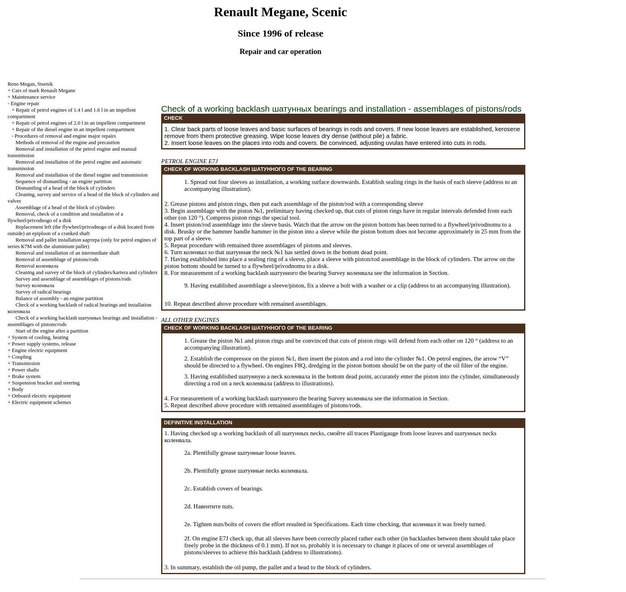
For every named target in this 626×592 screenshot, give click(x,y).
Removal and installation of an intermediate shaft (67, 253)
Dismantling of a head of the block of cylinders (65, 188)
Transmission (26, 363)
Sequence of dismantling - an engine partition (63, 181)
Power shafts (25, 370)
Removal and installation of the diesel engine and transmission (81, 175)
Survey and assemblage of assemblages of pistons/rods (73, 279)
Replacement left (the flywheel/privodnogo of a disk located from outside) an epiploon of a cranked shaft (81, 230)
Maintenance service (33, 97)
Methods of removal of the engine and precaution (67, 142)
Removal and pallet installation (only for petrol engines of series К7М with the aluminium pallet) (82, 243)
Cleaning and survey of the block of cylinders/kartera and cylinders (86, 272)
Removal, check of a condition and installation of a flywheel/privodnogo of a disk (65, 217)
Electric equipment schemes (41, 402)
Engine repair (25, 103)
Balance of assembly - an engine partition (59, 298)
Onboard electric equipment (41, 396)
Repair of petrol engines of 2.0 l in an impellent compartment (80, 123)
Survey (34, 285)
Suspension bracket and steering (46, 383)
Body (17, 389)
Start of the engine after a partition (51, 331)
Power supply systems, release (44, 344)
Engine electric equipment (39, 350)
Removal (36, 266)
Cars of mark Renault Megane (44, 90)
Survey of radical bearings (43, 292)
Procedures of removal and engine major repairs (65, 136)
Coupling (21, 357)
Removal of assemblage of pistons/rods (56, 259)
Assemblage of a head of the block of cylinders (64, 207)
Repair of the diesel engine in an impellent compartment (75, 129)
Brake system (26, 376)
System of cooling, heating (40, 337)
